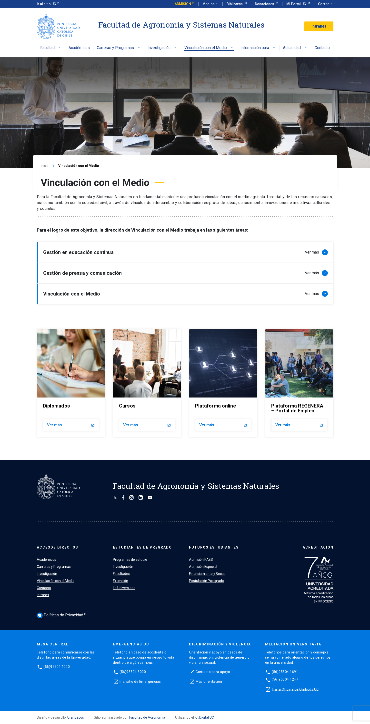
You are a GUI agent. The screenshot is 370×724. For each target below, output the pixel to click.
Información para (258, 48)
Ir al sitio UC (46, 4)
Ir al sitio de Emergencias (140, 681)
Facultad (50, 48)
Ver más (71, 425)
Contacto (322, 48)
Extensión (120, 581)
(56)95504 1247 (285, 679)
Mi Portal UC (296, 4)
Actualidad (295, 48)
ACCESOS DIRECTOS (57, 547)
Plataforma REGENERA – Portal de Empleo (297, 408)
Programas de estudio (130, 559)
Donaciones (265, 4)
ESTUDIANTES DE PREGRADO (142, 547)
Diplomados (56, 405)
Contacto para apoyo (213, 671)
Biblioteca (235, 4)
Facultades (121, 574)
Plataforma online (215, 405)
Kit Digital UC (204, 717)
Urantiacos (75, 717)
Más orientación (209, 681)
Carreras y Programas (119, 48)
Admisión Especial (203, 567)
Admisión (183, 4)
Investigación (162, 48)
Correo (325, 4)
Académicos (79, 48)
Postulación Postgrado (206, 581)
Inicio (45, 166)
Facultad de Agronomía (147, 717)
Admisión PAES (201, 559)
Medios (210, 4)
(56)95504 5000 (133, 671)
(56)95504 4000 (56, 666)
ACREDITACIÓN (318, 547)
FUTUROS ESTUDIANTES (214, 547)
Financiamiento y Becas (207, 574)
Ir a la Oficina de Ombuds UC (295, 689)
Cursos (127, 405)
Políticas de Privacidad (60, 615)
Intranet (318, 26)
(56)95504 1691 (285, 671)
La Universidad (124, 588)
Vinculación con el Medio (209, 48)
